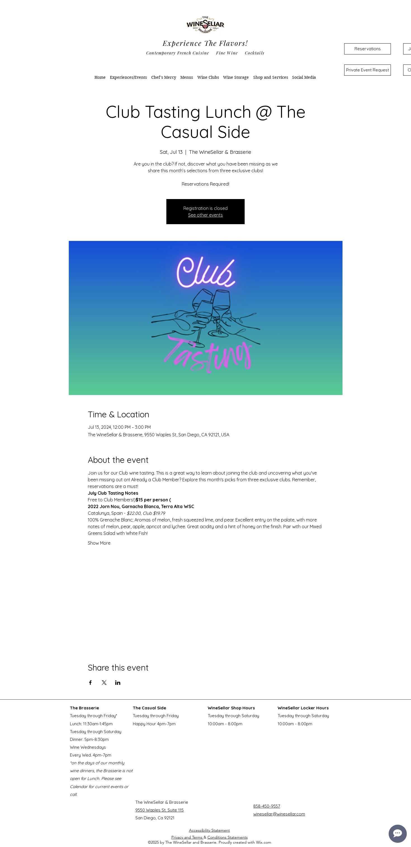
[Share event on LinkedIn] (118, 682)
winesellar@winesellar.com (279, 814)
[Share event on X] (104, 682)
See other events (205, 215)
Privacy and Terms (187, 837)
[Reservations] (367, 48)
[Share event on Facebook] (90, 682)
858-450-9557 (266, 806)
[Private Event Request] (367, 70)
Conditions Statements (227, 837)
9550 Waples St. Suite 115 (159, 810)
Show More (99, 543)
